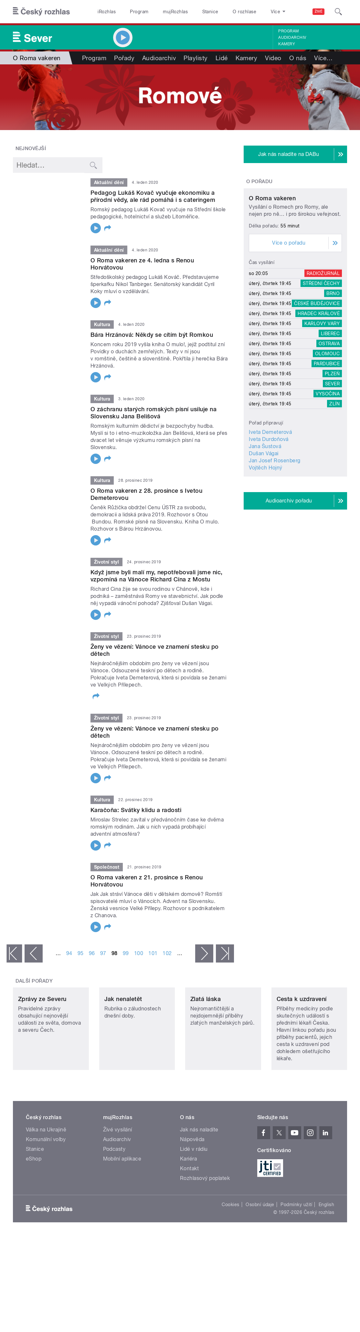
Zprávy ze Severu (42, 1035)
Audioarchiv (292, 37)
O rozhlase (244, 11)
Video (273, 57)
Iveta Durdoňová (268, 492)
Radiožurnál (323, 325)
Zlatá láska (205, 1035)
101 (152, 953)
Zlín (334, 456)
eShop (33, 1196)
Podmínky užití (296, 1241)
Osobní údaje (260, 1241)
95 (81, 953)
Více (323, 57)
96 (92, 953)
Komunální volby (46, 1176)
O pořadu (259, 181)
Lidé (222, 57)
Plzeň (332, 426)
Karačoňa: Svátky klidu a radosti (135, 810)
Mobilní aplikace (122, 1196)
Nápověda (192, 1176)
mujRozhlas (175, 11)
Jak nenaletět (123, 1035)
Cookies (230, 1241)
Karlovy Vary (322, 376)
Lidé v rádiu (194, 1186)
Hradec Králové (319, 366)
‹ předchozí (34, 953)
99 (126, 953)
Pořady (124, 57)
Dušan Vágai (263, 506)
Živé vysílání (117, 1166)
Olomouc (327, 406)
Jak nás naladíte (199, 1166)
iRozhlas (107, 11)
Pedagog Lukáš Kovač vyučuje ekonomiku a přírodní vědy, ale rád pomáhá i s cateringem (152, 196)
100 (138, 953)
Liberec (330, 386)
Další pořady (34, 981)
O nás (297, 57)
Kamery (286, 44)
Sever (332, 436)
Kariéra (188, 1196)
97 (103, 953)
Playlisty (195, 57)
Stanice (210, 11)
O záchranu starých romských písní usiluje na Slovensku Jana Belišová (153, 413)
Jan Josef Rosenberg (274, 513)
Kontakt (189, 1205)
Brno (333, 345)
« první (14, 953)
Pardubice (327, 416)
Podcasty (114, 1186)
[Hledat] (338, 11)
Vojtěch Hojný (265, 520)
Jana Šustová (265, 499)
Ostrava (329, 396)
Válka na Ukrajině (46, 1166)
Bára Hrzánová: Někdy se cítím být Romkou (151, 334)
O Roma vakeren (272, 250)
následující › (204, 953)
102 (167, 953)
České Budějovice (317, 355)
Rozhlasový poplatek (205, 1215)
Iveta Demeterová (270, 484)
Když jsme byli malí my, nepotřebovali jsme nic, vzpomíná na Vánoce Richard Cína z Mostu (156, 576)
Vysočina (328, 446)
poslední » (225, 953)
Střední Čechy (321, 335)
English (326, 1241)
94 (69, 953)
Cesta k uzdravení (302, 1035)
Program (139, 11)
